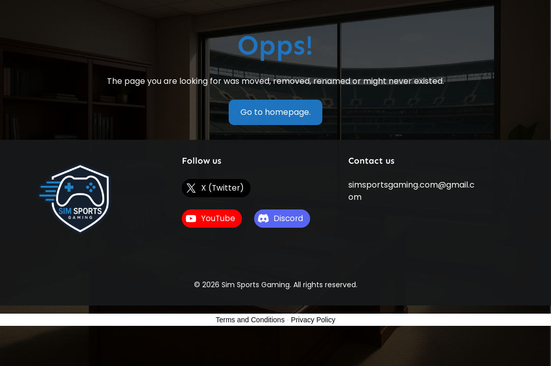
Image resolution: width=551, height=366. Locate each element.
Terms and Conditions (250, 320)
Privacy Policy (313, 320)
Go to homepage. (275, 112)
